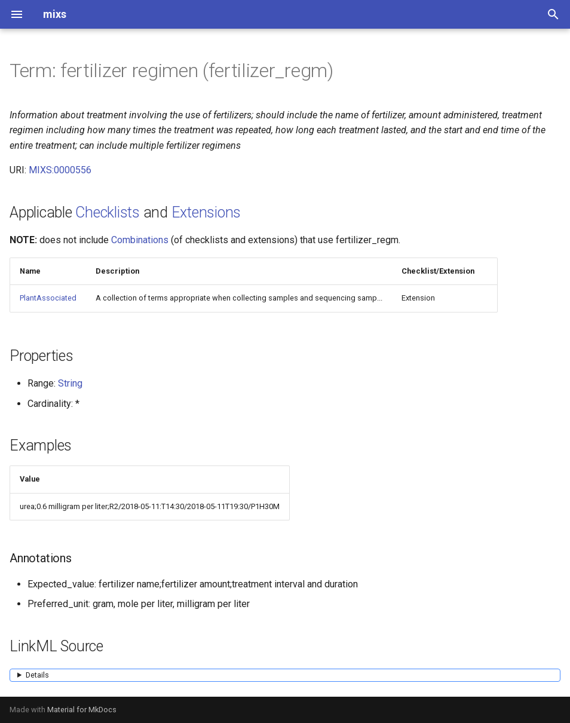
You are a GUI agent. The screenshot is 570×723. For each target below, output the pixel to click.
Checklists (107, 212)
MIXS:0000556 (60, 170)
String (70, 383)
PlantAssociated (48, 297)
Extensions (206, 212)
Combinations (139, 240)
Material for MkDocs (82, 709)
